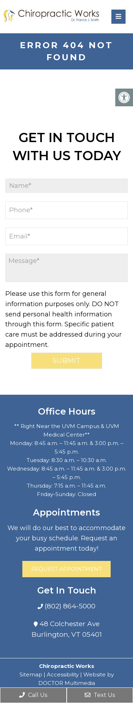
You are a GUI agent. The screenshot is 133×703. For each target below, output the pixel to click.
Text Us (100, 695)
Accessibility (63, 674)
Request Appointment (66, 569)
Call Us (33, 695)
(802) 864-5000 (69, 606)
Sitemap (31, 674)
